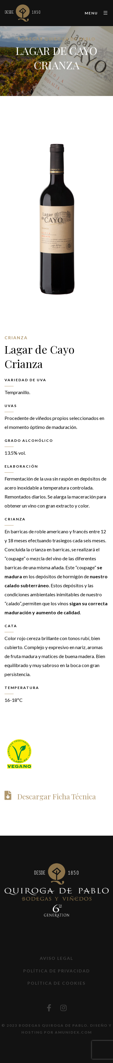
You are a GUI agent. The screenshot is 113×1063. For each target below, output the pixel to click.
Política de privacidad (56, 970)
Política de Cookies (56, 983)
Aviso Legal (56, 958)
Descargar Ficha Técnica (56, 796)
